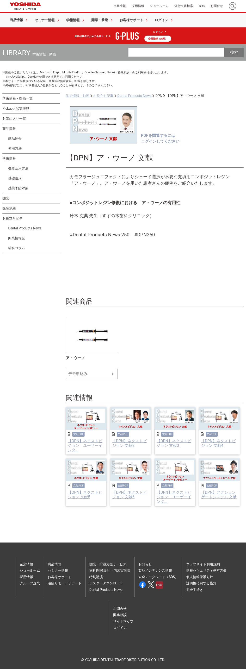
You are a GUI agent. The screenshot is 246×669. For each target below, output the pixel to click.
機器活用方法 (18, 168)
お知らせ (145, 564)
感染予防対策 (18, 188)
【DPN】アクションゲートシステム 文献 (219, 494)
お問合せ (120, 609)
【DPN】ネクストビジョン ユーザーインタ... (85, 445)
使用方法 (15, 148)
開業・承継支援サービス (107, 564)
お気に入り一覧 (14, 118)
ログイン (158, 32)
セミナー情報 (58, 570)
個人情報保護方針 (199, 577)
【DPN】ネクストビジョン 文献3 (174, 443)
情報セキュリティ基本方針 (206, 570)
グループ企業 (30, 583)
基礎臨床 (15, 178)
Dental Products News (24, 228)
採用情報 (26, 577)
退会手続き (194, 590)
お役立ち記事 (12, 218)
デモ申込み (91, 374)
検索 (234, 52)
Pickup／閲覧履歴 (15, 108)
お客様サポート (59, 577)
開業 (5, 198)
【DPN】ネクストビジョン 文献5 (85, 494)
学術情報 (9, 158)
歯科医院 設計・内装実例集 (109, 570)
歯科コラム (16, 248)
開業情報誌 (16, 238)
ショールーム (30, 570)
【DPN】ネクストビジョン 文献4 (218, 443)
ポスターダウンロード (106, 583)
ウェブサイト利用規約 (203, 564)
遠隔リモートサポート (64, 583)
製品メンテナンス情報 (155, 570)
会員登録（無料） (157, 38)
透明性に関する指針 (201, 583)
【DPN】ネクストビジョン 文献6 (129, 494)
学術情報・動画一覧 (17, 98)
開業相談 (120, 615)
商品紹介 (15, 138)
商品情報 (9, 129)
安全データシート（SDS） (158, 577)
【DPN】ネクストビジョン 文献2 (129, 443)
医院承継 (9, 208)
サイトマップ (123, 621)
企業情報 (26, 564)
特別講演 (96, 577)
